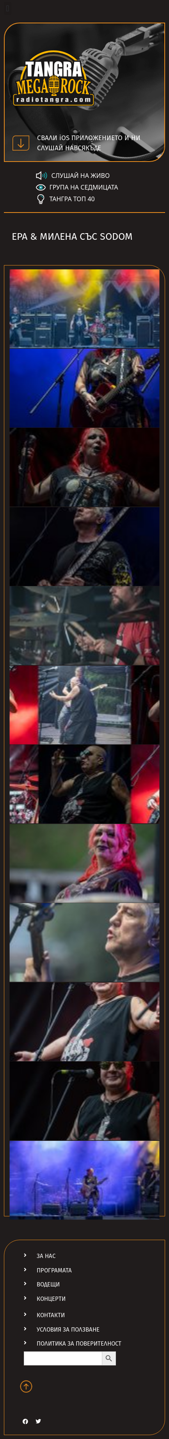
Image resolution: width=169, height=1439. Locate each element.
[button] (7, 8)
